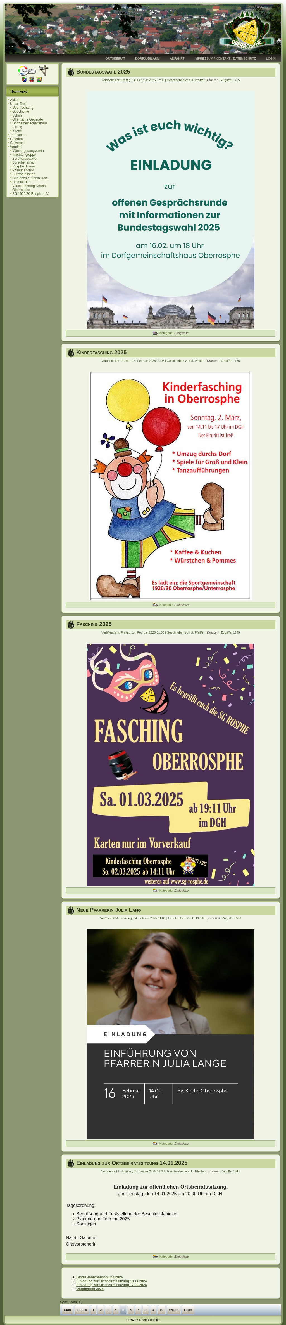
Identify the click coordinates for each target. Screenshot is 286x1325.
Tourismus (17, 135)
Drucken (213, 80)
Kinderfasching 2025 (101, 352)
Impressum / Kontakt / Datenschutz (225, 58)
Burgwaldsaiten (23, 174)
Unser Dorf (18, 104)
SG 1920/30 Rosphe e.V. (30, 194)
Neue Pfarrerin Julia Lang (108, 910)
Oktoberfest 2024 (89, 1289)
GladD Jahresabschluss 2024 (99, 1277)
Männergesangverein (28, 151)
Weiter (173, 1310)
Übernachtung (22, 108)
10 (161, 1310)
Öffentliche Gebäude (27, 119)
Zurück (82, 1310)
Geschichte (20, 112)
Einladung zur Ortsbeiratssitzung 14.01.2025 (131, 1163)
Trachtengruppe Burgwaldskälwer (25, 156)
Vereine (16, 147)
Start (67, 1310)
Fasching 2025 (94, 624)
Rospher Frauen (24, 166)
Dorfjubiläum (147, 58)
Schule (17, 115)
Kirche (17, 131)
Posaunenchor (23, 170)
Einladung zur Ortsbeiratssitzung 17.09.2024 (111, 1285)
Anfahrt (177, 58)
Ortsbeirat (115, 58)
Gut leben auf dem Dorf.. (30, 178)
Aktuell (15, 100)
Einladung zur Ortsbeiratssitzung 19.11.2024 (111, 1281)
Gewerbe (17, 143)
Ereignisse (181, 333)
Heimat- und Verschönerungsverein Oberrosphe (29, 186)
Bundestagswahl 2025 (103, 72)
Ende (188, 1310)
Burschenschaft (23, 162)
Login (271, 58)
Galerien (16, 139)
